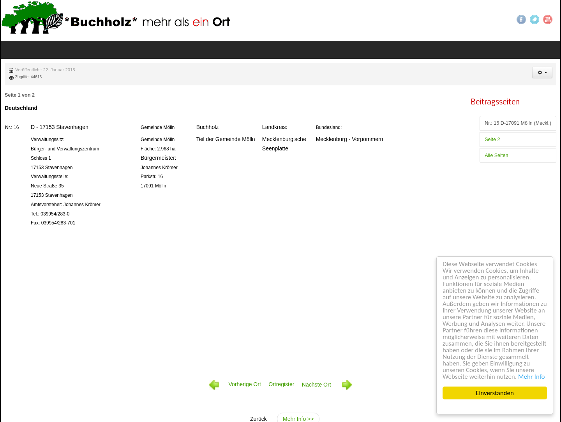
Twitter (534, 19)
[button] (542, 72)
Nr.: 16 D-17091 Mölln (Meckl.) (518, 123)
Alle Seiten (496, 155)
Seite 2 (492, 139)
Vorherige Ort (245, 384)
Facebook (521, 19)
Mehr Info (531, 377)
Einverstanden (495, 393)
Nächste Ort (327, 384)
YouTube (547, 19)
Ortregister (281, 384)
